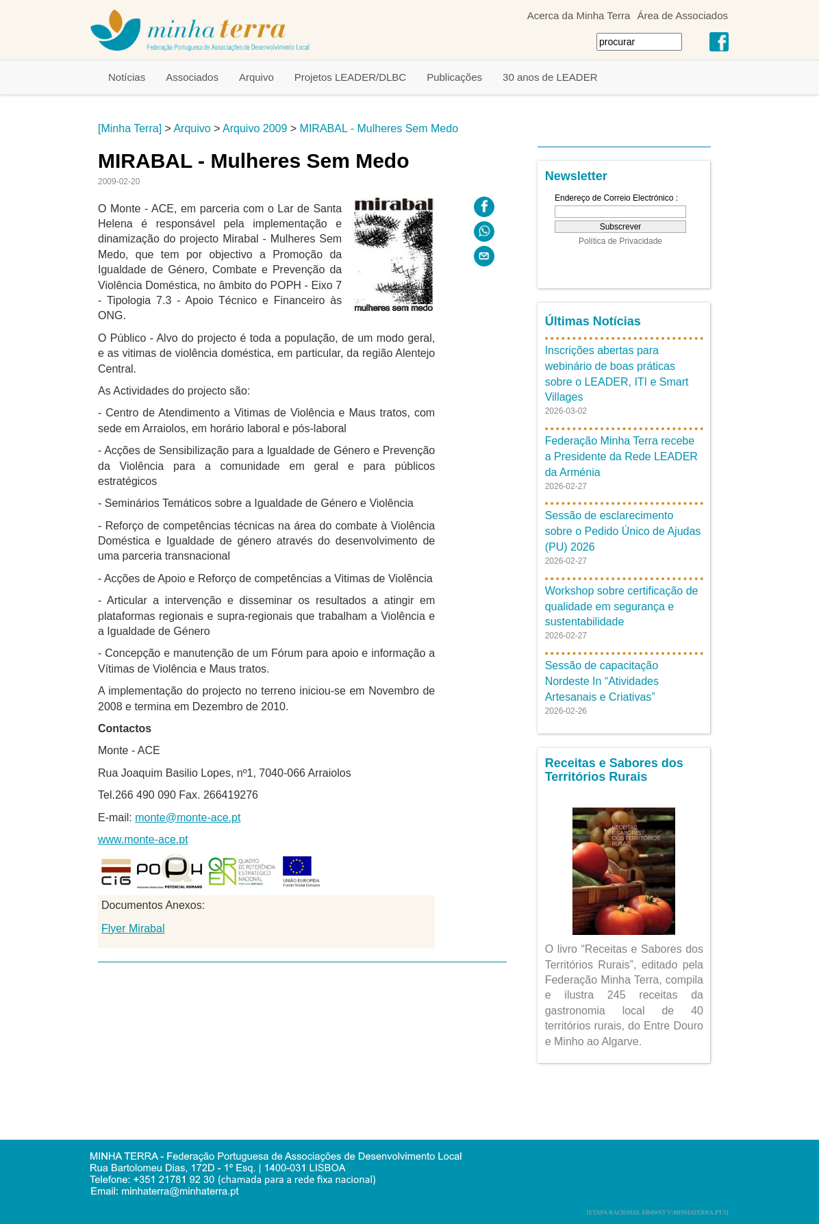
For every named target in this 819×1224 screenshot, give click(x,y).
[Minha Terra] (130, 128)
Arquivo (256, 77)
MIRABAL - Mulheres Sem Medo (379, 128)
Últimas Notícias (593, 321)
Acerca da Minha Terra (579, 15)
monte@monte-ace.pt (187, 817)
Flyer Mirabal (132, 928)
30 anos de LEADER (550, 77)
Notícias (126, 77)
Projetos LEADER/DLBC (350, 77)
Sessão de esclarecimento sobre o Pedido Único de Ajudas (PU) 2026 (623, 531)
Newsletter (576, 176)
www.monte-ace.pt (143, 839)
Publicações (454, 77)
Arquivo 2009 (255, 128)
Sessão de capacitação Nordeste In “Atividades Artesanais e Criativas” (602, 681)
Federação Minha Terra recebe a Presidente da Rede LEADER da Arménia (621, 456)
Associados (192, 77)
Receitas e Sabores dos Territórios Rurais (614, 770)
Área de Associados (682, 15)
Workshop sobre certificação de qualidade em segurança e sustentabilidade (621, 606)
